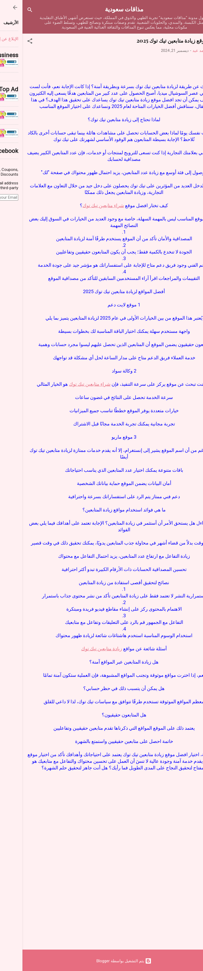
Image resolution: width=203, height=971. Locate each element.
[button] (7, 42)
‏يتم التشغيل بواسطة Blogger (101, 961)
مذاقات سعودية (101, 9)
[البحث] (7, 11)
